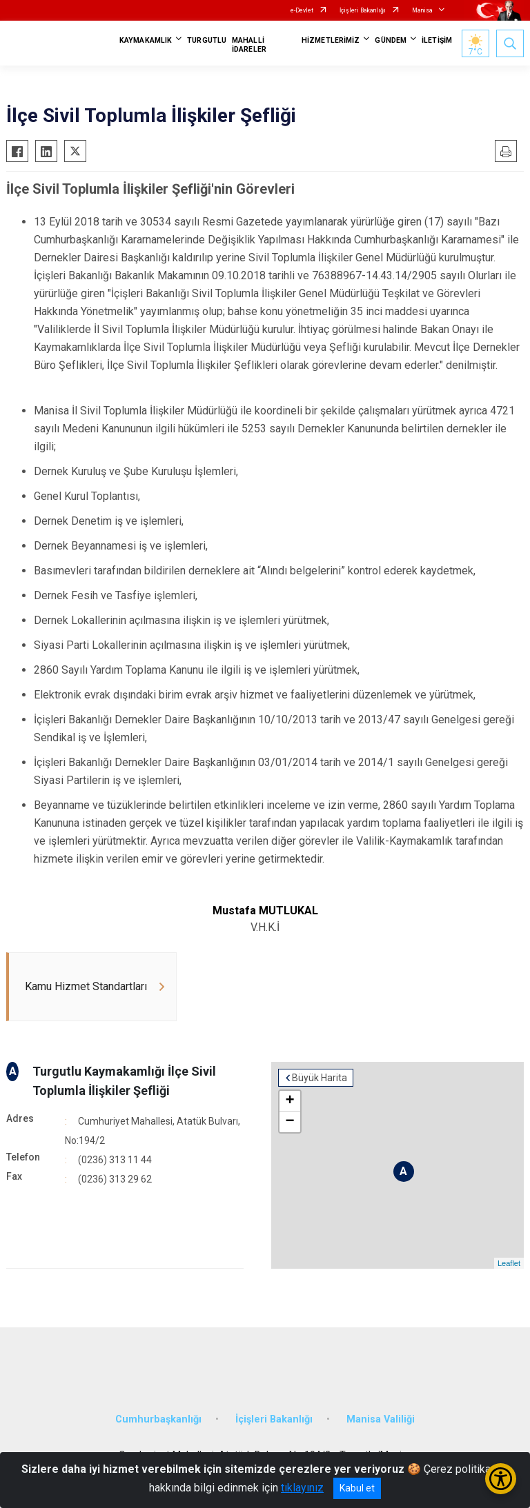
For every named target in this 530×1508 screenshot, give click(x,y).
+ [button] (289, 1101)
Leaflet (509, 1263)
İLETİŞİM (437, 40)
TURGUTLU (206, 40)
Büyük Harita (319, 1077)
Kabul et (357, 1488)
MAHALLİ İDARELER (249, 45)
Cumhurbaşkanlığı (158, 1419)
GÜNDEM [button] (390, 40)
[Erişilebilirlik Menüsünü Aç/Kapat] (500, 1478)
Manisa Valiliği (380, 1419)
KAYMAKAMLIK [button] (145, 40)
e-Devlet (302, 10)
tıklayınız (302, 1487)
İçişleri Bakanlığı (363, 10)
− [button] (289, 1122)
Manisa (422, 10)
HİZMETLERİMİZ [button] (331, 40)
